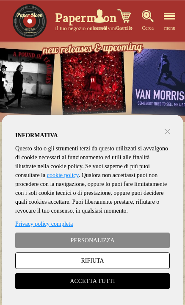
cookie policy (63, 175)
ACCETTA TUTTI (92, 281)
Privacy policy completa (44, 224)
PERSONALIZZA (92, 240)
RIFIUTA (92, 261)
